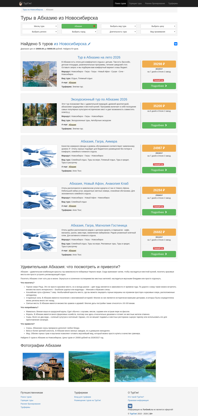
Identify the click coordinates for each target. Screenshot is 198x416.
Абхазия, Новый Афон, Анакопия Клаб (98, 183)
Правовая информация (138, 400)
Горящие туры (135, 3)
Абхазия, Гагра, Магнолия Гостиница (99, 225)
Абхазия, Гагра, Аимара (99, 141)
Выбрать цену (163, 26)
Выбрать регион (44, 32)
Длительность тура (123, 32)
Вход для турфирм (82, 397)
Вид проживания (162, 32)
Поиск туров (120, 3)
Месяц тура (45, 26)
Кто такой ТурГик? (136, 397)
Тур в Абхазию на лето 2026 (99, 57)
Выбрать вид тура (123, 26)
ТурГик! (27, 3)
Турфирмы (173, 3)
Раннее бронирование (155, 3)
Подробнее (159, 85)
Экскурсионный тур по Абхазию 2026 (99, 99)
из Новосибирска (72, 43)
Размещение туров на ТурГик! (87, 400)
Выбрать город (84, 32)
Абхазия (85, 26)
